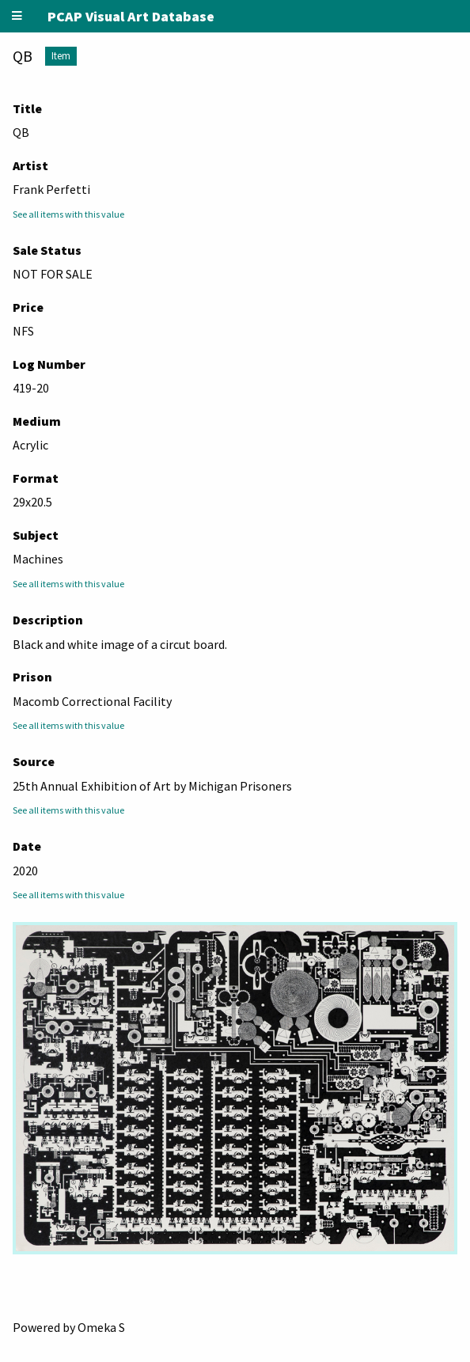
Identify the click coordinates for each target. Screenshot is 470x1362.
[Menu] (17, 16)
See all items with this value (68, 214)
